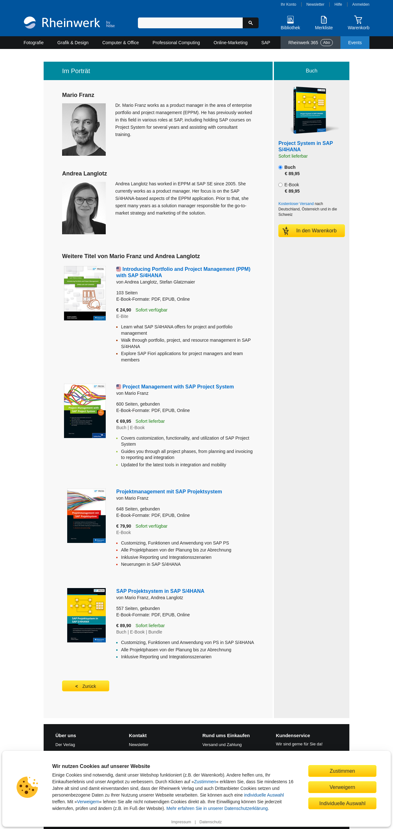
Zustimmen (205, 781)
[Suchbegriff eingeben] (190, 22)
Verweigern (88, 801)
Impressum (181, 822)
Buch (289, 170)
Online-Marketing (231, 42)
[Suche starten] (251, 22)
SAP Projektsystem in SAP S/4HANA (160, 591)
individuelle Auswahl (264, 795)
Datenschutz (210, 822)
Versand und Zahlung (222, 744)
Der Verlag (65, 744)
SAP (265, 42)
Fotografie (34, 42)
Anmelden (360, 4)
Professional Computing (176, 42)
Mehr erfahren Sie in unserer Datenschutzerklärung (217, 808)
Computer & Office (120, 42)
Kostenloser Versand (296, 204)
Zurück (89, 686)
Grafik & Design (73, 42)
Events (355, 42)
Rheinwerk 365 (310, 42)
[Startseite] (69, 23)
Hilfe (338, 4)
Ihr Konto (289, 4)
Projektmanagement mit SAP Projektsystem (169, 491)
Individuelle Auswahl (342, 803)
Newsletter (315, 4)
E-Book (289, 188)
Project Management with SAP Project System (178, 386)
